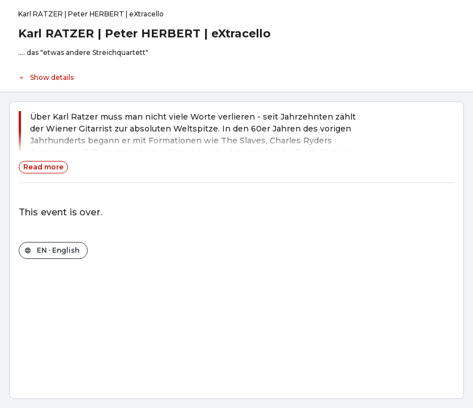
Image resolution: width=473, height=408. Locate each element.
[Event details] (236, 75)
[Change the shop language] (53, 250)
